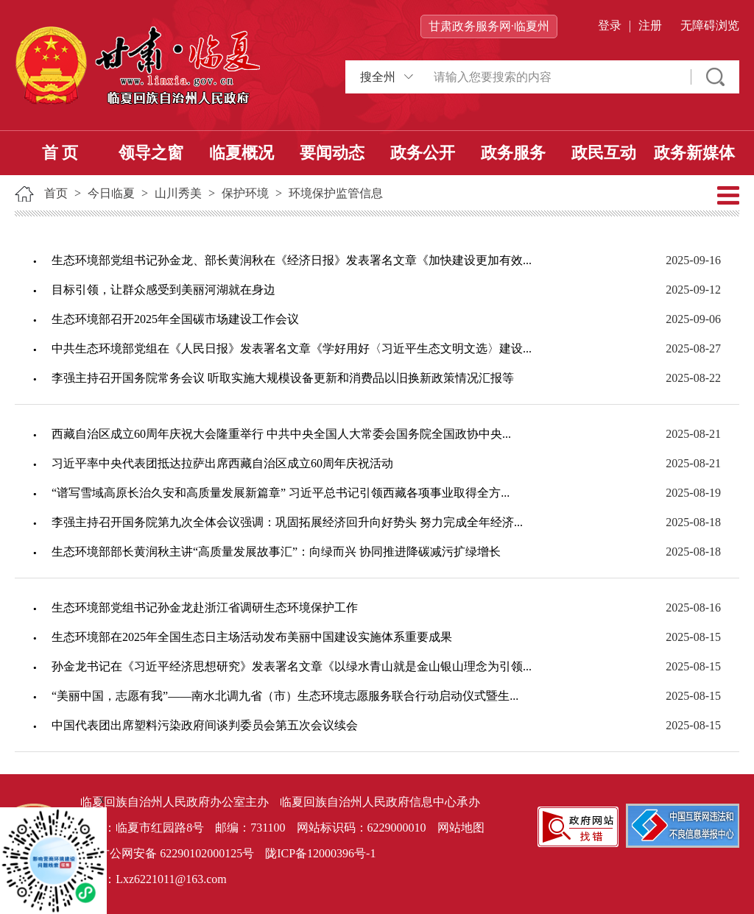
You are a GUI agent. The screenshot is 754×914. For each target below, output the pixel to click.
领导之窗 (151, 153)
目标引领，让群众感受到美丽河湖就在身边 (163, 289)
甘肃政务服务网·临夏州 (489, 26)
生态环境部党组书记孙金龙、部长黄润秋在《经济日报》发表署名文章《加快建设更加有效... (292, 260)
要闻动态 (332, 153)
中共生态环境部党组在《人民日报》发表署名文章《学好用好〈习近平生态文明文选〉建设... (292, 348)
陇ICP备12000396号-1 (320, 853)
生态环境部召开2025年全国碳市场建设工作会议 (175, 319)
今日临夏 (111, 193)
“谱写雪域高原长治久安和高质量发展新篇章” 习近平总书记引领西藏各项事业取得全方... (281, 492)
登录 (609, 25)
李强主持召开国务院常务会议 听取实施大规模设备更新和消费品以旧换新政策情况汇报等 (283, 378)
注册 (650, 25)
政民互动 (603, 153)
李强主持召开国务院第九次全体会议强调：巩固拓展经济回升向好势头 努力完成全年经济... (287, 522)
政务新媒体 (694, 153)
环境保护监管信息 (336, 193)
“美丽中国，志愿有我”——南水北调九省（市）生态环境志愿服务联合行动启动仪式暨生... (285, 696)
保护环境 (245, 193)
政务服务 (513, 153)
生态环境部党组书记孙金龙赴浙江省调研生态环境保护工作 (205, 607)
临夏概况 (241, 153)
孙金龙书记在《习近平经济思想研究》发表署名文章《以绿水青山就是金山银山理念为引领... (292, 666)
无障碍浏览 (709, 25)
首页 (56, 193)
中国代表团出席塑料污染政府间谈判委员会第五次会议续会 (205, 725)
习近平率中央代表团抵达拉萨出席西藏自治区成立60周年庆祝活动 (222, 463)
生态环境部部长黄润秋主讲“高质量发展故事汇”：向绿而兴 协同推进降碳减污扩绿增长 (276, 551)
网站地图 (461, 827)
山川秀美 (178, 193)
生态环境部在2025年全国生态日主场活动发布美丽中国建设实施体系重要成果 (252, 637)
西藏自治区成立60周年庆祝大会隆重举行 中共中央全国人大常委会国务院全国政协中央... (281, 434)
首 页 (60, 153)
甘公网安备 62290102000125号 (167, 854)
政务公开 (422, 153)
